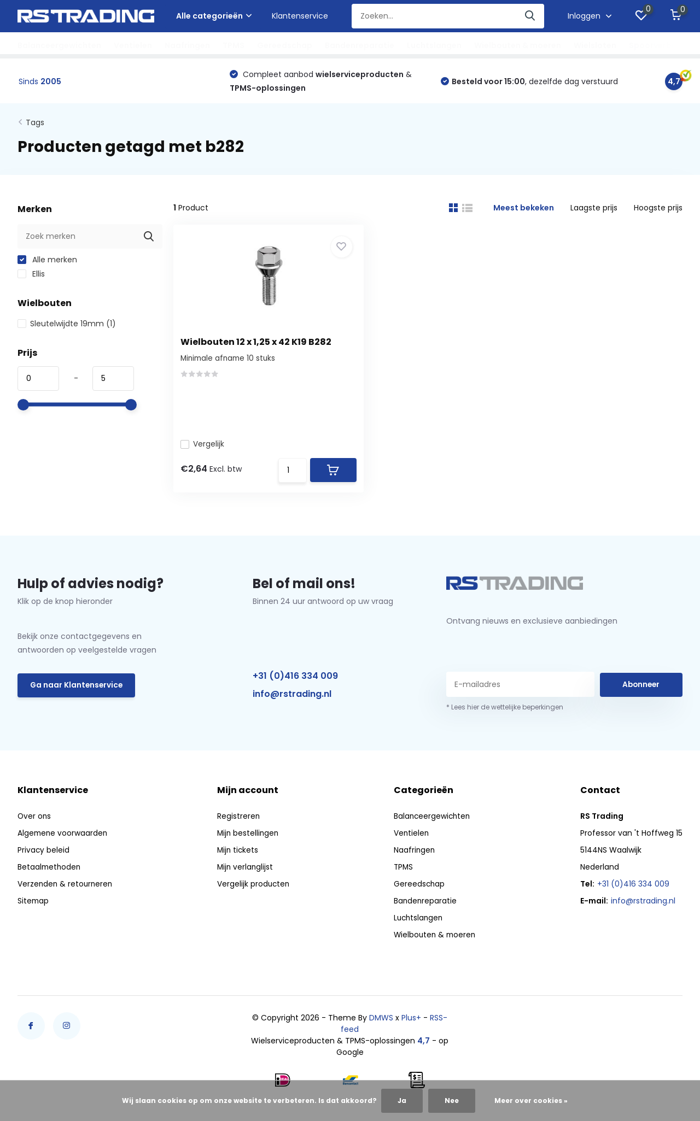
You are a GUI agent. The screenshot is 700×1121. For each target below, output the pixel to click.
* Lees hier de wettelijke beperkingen (504, 714)
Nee (452, 1100)
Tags (35, 124)
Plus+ (411, 1025)
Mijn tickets (238, 857)
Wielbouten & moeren (517, 45)
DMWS (381, 1025)
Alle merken (47, 261)
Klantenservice (300, 15)
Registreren (238, 823)
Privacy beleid (44, 857)
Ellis (31, 275)
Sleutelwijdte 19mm (67, 325)
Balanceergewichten (59, 45)
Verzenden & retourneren (66, 891)
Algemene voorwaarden (63, 840)
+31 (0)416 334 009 (295, 683)
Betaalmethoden (50, 874)
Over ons (35, 823)
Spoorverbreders (663, 45)
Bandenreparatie (359, 45)
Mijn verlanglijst (246, 874)
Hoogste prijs (658, 209)
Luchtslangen (434, 45)
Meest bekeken (523, 209)
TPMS (233, 45)
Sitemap (34, 908)
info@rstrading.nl (292, 701)
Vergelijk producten (254, 891)
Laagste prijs (593, 209)
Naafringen (187, 45)
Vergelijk (206, 427)
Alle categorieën (214, 15)
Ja (402, 1100)
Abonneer (641, 691)
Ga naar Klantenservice (77, 693)
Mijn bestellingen (249, 840)
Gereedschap (284, 45)
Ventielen (133, 45)
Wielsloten (595, 45)
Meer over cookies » (531, 1100)
